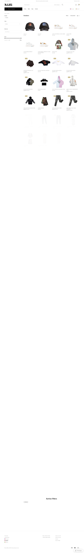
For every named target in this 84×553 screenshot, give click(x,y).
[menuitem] (76, 1)
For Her (7, 17)
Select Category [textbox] (57, 4)
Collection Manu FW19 (46, 537)
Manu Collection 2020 (46, 535)
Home (5, 13)
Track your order (58, 535)
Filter (21, 40)
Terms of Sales (57, 540)
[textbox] (13, 32)
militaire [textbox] (12, 24)
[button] (78, 551)
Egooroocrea (16, 547)
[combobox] (57, 5)
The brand (6, 535)
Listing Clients (6, 537)
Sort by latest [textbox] (72, 15)
